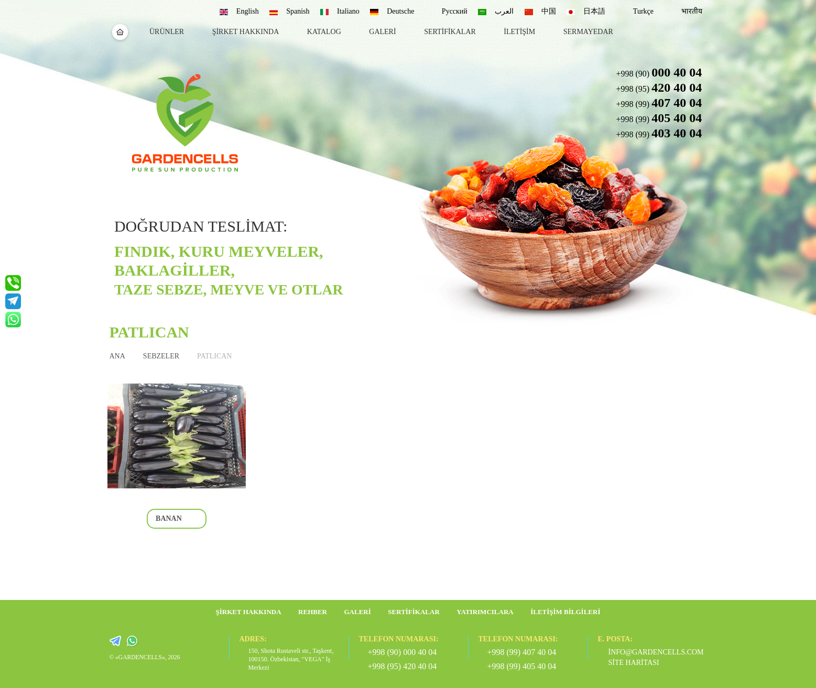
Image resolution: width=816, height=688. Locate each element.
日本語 (594, 11)
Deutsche (400, 11)
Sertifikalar (414, 612)
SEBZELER (161, 356)
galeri (382, 32)
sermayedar (588, 32)
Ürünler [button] (166, 32)
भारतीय (691, 11)
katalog (324, 32)
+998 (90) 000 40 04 (402, 652)
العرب (504, 11)
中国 (548, 11)
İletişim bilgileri (565, 612)
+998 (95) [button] (659, 87)
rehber (312, 612)
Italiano (348, 11)
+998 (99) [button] (659, 102)
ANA (117, 356)
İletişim (519, 32)
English (247, 11)
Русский (454, 11)
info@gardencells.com (652, 652)
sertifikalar (450, 32)
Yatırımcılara (484, 612)
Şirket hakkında (245, 32)
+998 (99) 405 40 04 (522, 666)
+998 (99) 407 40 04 (522, 652)
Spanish (297, 11)
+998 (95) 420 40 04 (402, 666)
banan (169, 518)
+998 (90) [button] (659, 72)
